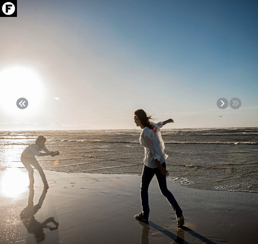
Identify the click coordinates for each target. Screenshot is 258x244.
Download (238, 26)
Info (238, 34)
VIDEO (238, 42)
